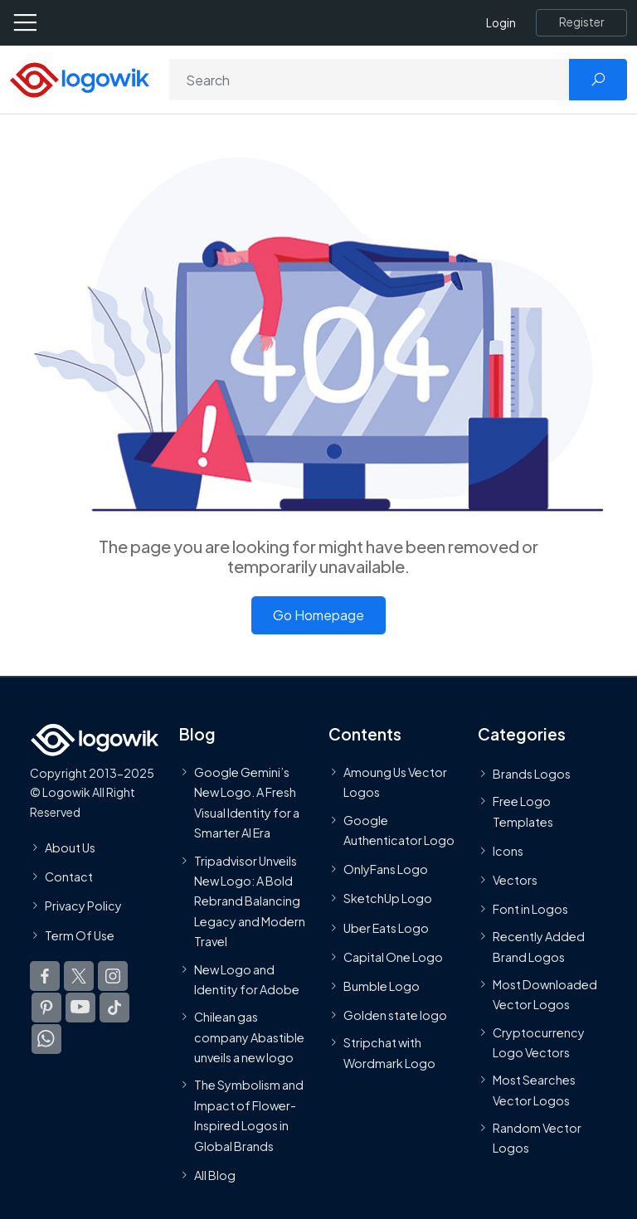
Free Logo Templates (523, 811)
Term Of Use (79, 934)
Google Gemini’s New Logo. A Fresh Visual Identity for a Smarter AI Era (246, 802)
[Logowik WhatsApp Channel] (46, 1038)
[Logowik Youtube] (80, 1007)
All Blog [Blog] (215, 1175)
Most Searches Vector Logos (534, 1089)
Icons (508, 850)
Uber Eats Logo (386, 927)
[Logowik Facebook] (45, 975)
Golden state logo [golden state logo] (395, 1015)
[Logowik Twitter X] (79, 975)
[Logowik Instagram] (113, 975)
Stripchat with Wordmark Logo (389, 1052)
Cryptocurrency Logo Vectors (539, 1041)
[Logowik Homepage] (79, 78)
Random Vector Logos (537, 1137)
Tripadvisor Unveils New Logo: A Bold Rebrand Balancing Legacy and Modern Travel (249, 900)
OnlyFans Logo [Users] (385, 869)
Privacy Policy (83, 905)
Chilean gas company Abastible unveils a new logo (249, 1037)
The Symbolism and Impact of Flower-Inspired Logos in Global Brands (249, 1115)
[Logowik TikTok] (114, 1007)
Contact (69, 876)
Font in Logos (530, 908)
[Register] (581, 22)
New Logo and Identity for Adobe (246, 978)
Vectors (515, 879)
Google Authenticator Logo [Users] (399, 829)
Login (501, 23)
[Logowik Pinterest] (46, 1007)
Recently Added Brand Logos (539, 946)
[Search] (369, 79)
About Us (70, 847)
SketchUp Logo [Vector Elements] (387, 898)
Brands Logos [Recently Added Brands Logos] (532, 773)
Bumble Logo (381, 986)
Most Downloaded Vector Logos (545, 994)
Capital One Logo (393, 956)
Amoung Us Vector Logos (395, 782)
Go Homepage (318, 615)
